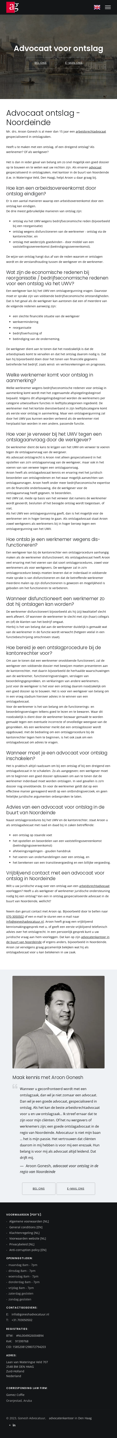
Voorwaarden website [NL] (27, 1238)
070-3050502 (15, 917)
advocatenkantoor (61, 1418)
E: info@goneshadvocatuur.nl (27, 1314)
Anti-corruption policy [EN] (27, 1250)
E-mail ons (74, 63)
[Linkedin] (14, 1425)
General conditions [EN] (26, 1227)
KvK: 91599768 (17, 1341)
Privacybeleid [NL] (21, 1244)
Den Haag (84, 1418)
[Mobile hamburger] (108, 7)
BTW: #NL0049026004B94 (25, 1336)
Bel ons (41, 63)
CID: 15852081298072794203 (26, 1347)
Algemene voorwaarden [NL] (29, 1221)
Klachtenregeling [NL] (24, 1233)
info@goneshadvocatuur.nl (25, 922)
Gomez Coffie (15, 1395)
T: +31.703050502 (19, 1320)
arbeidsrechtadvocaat (91, 131)
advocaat (95, 167)
